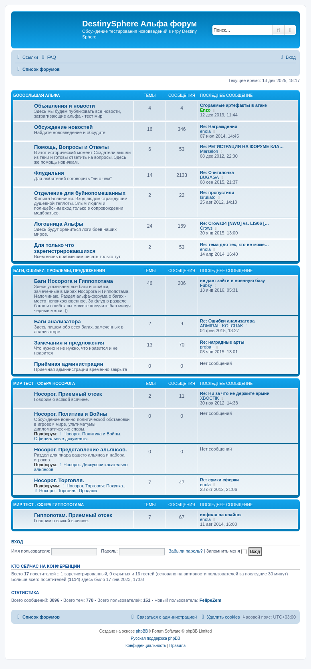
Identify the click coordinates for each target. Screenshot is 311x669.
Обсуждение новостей (63, 127)
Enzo (205, 110)
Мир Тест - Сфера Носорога (44, 383)
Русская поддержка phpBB (155, 638)
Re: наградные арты (222, 342)
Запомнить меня (226, 551)
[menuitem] (48, 57)
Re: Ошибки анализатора (227, 320)
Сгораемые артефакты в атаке (233, 105)
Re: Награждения (218, 126)
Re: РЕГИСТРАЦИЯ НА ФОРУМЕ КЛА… (242, 146)
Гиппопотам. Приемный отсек (73, 515)
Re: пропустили (217, 192)
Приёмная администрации (68, 364)
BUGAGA (209, 177)
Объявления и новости (64, 106)
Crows (206, 228)
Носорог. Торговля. (59, 480)
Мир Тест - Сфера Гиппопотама (48, 505)
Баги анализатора (57, 321)
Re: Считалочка (217, 172)
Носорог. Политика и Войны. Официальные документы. (77, 436)
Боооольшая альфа (36, 95)
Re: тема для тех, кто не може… (234, 244)
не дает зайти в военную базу (232, 280)
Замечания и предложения (69, 343)
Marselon (209, 151)
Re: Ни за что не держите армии (234, 393)
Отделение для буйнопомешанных (79, 193)
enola (205, 131)
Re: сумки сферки (219, 479)
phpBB (142, 631)
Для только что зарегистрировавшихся (64, 248)
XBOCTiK (209, 398)
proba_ (207, 347)
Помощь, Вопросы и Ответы (71, 147)
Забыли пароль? (186, 551)
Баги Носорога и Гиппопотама (73, 281)
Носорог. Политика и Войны (70, 414)
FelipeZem (210, 600)
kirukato (208, 197)
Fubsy (206, 285)
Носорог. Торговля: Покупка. (92, 485)
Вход (17, 541)
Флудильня (49, 173)
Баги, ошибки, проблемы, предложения (59, 270)
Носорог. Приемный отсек (68, 394)
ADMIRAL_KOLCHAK (221, 325)
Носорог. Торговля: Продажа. (66, 490)
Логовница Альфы (58, 224)
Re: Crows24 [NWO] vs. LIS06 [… (234, 223)
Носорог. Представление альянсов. (80, 450)
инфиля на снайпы (221, 514)
